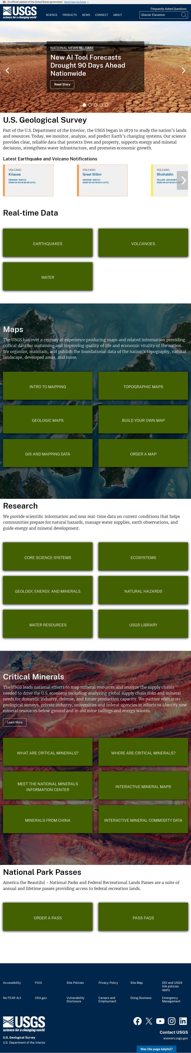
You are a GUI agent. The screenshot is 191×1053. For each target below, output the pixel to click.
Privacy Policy (108, 983)
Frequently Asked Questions (169, 9)
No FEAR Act (12, 998)
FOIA (38, 983)
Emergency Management (171, 999)
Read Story (62, 84)
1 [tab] (84, 105)
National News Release (72, 48)
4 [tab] (101, 105)
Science (51, 14)
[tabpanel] (95, 67)
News (86, 14)
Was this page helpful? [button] (156, 1049)
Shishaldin (165, 174)
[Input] (164, 15)
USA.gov (41, 998)
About (117, 14)
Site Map (136, 983)
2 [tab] (90, 105)
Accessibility (12, 983)
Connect (101, 14)
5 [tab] (106, 105)
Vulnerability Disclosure (75, 999)
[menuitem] (51, 12)
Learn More (15, 722)
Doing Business (140, 998)
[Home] (20, 18)
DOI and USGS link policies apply (172, 986)
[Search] (184, 15)
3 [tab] (95, 105)
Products (70, 14)
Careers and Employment (107, 999)
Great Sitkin (92, 174)
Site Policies (75, 983)
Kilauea (15, 174)
